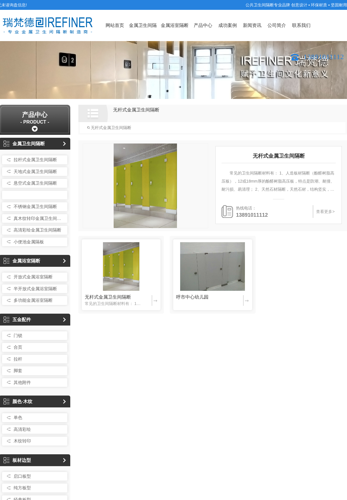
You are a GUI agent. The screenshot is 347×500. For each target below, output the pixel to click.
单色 (18, 417)
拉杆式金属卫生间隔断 (35, 159)
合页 (18, 347)
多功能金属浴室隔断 (33, 300)
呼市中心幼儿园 (192, 297)
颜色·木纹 (17, 401)
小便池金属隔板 (29, 241)
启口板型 (22, 476)
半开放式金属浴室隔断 (35, 288)
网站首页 (115, 25)
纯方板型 (22, 487)
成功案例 (227, 25)
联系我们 (301, 25)
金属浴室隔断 (175, 25)
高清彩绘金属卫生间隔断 (37, 229)
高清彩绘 (22, 429)
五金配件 (17, 319)
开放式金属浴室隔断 (33, 276)
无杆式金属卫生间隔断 (35, 194)
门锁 (18, 335)
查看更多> (325, 211)
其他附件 (22, 382)
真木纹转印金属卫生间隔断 (39, 218)
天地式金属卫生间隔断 (35, 171)
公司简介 (276, 25)
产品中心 (203, 25)
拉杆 (18, 358)
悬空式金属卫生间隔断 (35, 183)
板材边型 (17, 460)
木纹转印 (22, 440)
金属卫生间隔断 (143, 32)
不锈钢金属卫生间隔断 (35, 206)
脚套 (18, 370)
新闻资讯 (252, 25)
